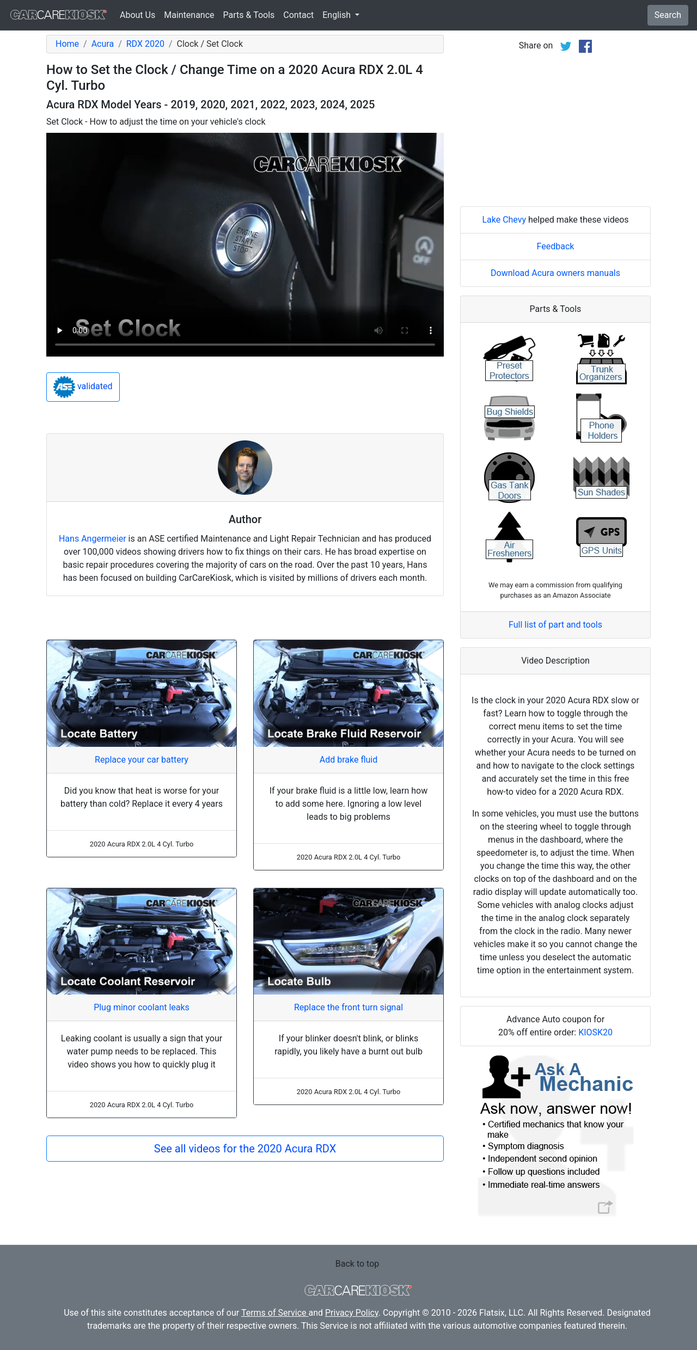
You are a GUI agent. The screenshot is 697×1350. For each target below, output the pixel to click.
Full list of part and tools (555, 624)
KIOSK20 (595, 1032)
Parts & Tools (249, 15)
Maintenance (189, 15)
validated (83, 387)
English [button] (337, 15)
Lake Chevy (504, 219)
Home (67, 44)
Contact (298, 15)
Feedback (555, 246)
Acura (102, 44)
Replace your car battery (141, 759)
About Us (137, 15)
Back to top (357, 1264)
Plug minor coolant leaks (141, 1007)
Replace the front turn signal (348, 1007)
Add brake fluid (348, 759)
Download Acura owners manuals (555, 273)
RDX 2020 (145, 44)
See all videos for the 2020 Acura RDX (245, 1148)
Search (668, 15)
